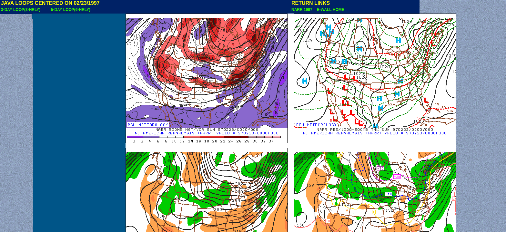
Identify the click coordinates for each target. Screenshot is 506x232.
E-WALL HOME (329, 9)
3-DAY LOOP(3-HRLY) (20, 9)
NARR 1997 (302, 9)
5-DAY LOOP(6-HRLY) (70, 9)
